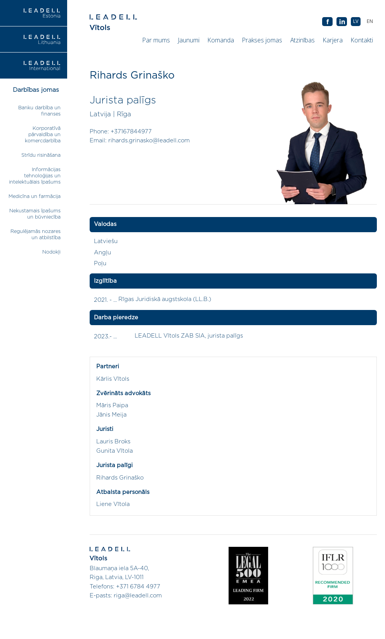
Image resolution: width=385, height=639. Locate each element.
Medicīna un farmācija (35, 196)
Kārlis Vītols (112, 379)
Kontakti (362, 40)
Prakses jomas (262, 40)
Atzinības (302, 40)
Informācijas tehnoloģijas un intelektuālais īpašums (35, 176)
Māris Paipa (112, 405)
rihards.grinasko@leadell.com (149, 141)
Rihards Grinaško (120, 478)
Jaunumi (188, 40)
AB (342, 22)
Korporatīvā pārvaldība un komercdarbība (43, 135)
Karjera (333, 40)
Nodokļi (51, 252)
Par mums (156, 40)
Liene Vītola (113, 504)
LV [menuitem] (356, 21)
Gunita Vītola (114, 451)
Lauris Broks (113, 442)
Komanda (221, 40)
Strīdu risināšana (41, 155)
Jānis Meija (111, 415)
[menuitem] (369, 21)
